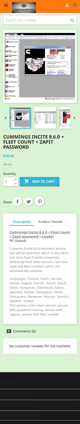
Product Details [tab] (50, 221)
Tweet (28, 201)
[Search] (40, 20)
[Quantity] (8, 181)
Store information (20, 415)
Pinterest (39, 201)
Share (17, 201)
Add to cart (39, 181)
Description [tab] (22, 221)
